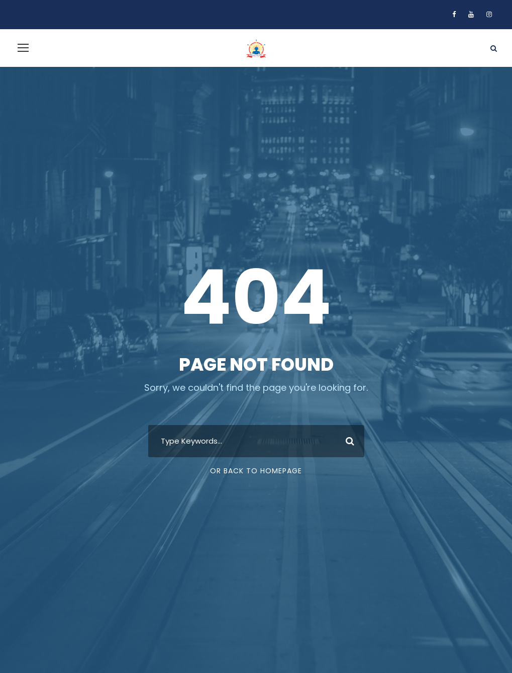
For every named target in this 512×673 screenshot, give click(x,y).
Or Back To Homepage (256, 471)
